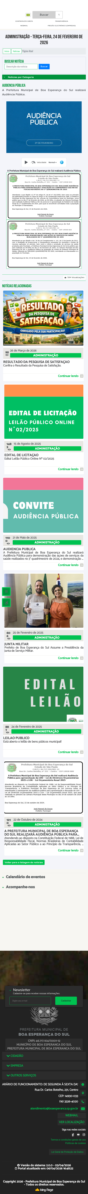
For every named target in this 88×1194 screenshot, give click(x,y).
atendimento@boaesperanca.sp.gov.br (54, 1108)
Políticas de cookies (75, 1143)
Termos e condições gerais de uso (68, 1139)
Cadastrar (66, 1000)
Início (6, 51)
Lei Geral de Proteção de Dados (67, 1152)
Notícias (16, 51)
